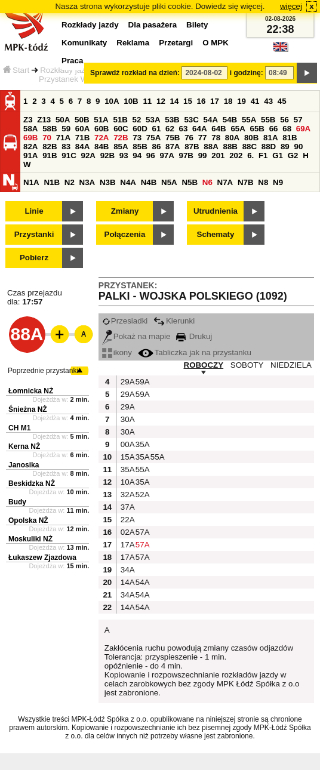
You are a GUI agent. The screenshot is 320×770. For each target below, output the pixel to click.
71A (63, 137)
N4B (149, 182)
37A (127, 507)
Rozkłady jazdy (67, 70)
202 (235, 155)
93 (123, 155)
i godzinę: (246, 73)
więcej (291, 6)
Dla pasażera (152, 24)
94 (137, 155)
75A (153, 137)
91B (49, 155)
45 (282, 101)
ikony (117, 352)
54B (230, 119)
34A (127, 569)
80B (251, 137)
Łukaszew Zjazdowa (42, 557)
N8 (263, 182)
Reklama (132, 42)
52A (141, 494)
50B (82, 119)
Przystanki (34, 234)
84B (101, 146)
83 (65, 146)
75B (172, 137)
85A (120, 146)
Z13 (44, 119)
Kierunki (174, 320)
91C (68, 155)
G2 (293, 155)
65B (257, 128)
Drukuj (194, 336)
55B (268, 119)
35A (141, 444)
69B (30, 137)
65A (237, 128)
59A (141, 381)
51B (120, 119)
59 (65, 128)
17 (214, 101)
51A (101, 119)
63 (183, 128)
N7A (225, 182)
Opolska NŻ (28, 520)
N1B (52, 182)
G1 (277, 155)
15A (127, 456)
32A (127, 494)
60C (120, 128)
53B (172, 119)
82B (49, 146)
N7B (246, 182)
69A (303, 128)
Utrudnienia (215, 211)
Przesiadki (124, 320)
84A (82, 146)
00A (127, 444)
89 (285, 146)
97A (166, 155)
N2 (69, 182)
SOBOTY (247, 365)
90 (298, 146)
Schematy (216, 234)
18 (228, 101)
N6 (207, 182)
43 (268, 101)
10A (111, 101)
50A (63, 119)
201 (217, 155)
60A (82, 128)
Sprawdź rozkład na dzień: (135, 73)
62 (169, 128)
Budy (17, 502)
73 (137, 137)
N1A (31, 182)
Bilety (197, 24)
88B (230, 146)
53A (153, 119)
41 (255, 101)
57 (298, 119)
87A (172, 146)
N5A (169, 182)
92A (88, 155)
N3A (87, 182)
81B (289, 137)
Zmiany (125, 211)
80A (232, 137)
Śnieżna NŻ (27, 409)
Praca (72, 60)
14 (174, 101)
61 (156, 128)
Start (16, 70)
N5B (189, 182)
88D (268, 146)
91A (30, 155)
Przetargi (176, 42)
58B (49, 128)
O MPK (215, 42)
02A (127, 532)
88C (249, 146)
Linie (33, 211)
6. (250, 155)
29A (127, 381)
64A (199, 128)
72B (120, 137)
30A (127, 419)
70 (46, 137)
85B (140, 146)
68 (286, 128)
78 (215, 137)
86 (156, 146)
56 (284, 119)
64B (218, 128)
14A (127, 582)
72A (101, 137)
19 (241, 101)
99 (202, 155)
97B (186, 155)
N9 (278, 182)
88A (211, 146)
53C (191, 119)
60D (140, 128)
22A (127, 519)
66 (273, 128)
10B (131, 101)
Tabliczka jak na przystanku (194, 352)
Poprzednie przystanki (43, 370)
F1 (263, 155)
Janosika (23, 465)
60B (101, 128)
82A (30, 146)
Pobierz (34, 257)
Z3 (28, 119)
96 (150, 155)
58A (30, 128)
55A (249, 119)
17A (127, 544)
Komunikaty (84, 42)
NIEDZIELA (291, 365)
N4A (128, 182)
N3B (108, 182)
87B (191, 146)
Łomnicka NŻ (30, 391)
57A (141, 532)
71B (82, 137)
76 (188, 137)
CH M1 (19, 428)
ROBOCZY (204, 365)
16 (201, 101)
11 (147, 101)
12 (160, 101)
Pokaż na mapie (136, 336)
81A (270, 137)
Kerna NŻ (24, 446)
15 (187, 101)
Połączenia (125, 234)
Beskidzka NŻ (31, 483)
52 (137, 119)
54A (211, 119)
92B (107, 155)
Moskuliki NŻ (30, 539)
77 (202, 137)
